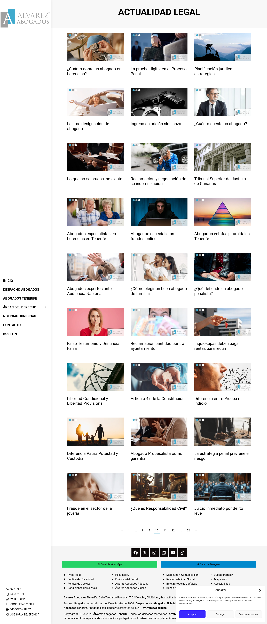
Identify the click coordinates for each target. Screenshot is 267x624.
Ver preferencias (248, 614)
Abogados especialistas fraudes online (152, 236)
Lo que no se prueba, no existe (94, 178)
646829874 (15, 594)
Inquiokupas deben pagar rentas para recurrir (217, 346)
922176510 (15, 589)
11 (165, 530)
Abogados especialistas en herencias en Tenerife (91, 236)
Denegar (220, 614)
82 (188, 530)
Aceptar (192, 614)
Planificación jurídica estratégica (213, 71)
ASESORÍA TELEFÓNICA (22, 614)
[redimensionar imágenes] (95, 47)
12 (173, 530)
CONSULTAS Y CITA (20, 604)
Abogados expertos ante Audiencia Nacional (89, 291)
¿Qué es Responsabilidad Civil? (159, 508)
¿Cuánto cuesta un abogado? (220, 123)
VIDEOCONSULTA (18, 609)
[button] (260, 590)
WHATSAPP (15, 599)
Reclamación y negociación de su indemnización (158, 181)
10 (156, 530)
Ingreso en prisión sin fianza (156, 123)
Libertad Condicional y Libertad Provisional (87, 401)
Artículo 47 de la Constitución (158, 398)
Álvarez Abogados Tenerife (110, 614)
